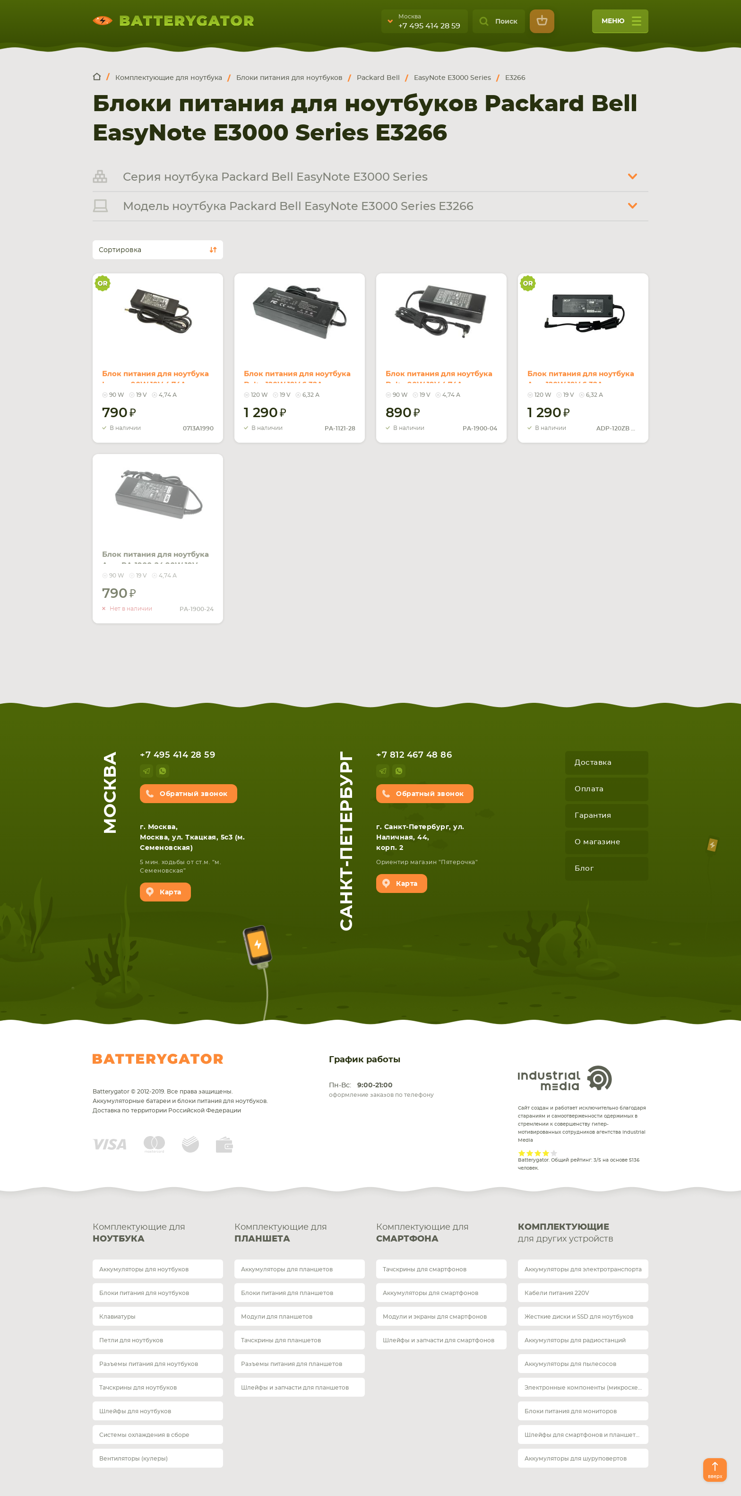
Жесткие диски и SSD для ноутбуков (579, 1317)
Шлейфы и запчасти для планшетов (295, 1388)
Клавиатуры (117, 1317)
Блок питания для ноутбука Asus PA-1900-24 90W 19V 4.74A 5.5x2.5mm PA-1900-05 (155, 552)
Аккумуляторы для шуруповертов (576, 1458)
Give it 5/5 (554, 1152)
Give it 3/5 (538, 1152)
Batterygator (158, 1059)
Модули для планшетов (276, 1317)
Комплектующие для (158, 1234)
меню (621, 24)
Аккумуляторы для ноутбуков (144, 1269)
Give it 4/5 (546, 1152)
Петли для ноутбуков (131, 1340)
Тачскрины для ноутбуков (138, 1388)
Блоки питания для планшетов (287, 1293)
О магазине (597, 842)
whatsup (162, 771)
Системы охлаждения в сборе (144, 1435)
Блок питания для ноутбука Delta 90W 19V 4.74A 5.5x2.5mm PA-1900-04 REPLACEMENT (438, 372)
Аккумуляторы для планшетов (287, 1269)
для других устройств (583, 1232)
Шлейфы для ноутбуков (135, 1411)
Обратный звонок (194, 794)
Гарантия (593, 815)
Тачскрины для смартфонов (424, 1269)
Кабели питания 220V (557, 1293)
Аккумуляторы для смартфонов (430, 1293)
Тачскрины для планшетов (281, 1340)
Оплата (589, 789)
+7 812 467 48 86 (414, 755)
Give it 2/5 (530, 1152)
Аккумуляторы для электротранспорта (583, 1269)
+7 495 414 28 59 (429, 26)
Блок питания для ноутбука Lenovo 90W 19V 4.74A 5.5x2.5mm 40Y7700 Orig (155, 372)
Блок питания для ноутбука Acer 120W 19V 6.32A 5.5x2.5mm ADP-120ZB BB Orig (576, 372)
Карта (170, 892)
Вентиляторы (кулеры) (133, 1458)
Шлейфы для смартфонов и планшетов (584, 1435)
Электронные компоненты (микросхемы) (586, 1388)
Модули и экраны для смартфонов (435, 1317)
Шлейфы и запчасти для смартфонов (438, 1340)
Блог (584, 868)
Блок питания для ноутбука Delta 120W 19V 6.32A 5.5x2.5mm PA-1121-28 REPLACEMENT (298, 372)
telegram (146, 771)
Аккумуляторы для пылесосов (570, 1364)
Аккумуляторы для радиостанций (575, 1340)
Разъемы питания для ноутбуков (148, 1364)
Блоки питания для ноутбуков (144, 1293)
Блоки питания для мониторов (571, 1411)
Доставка (593, 762)
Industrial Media (565, 1078)
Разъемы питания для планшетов (291, 1364)
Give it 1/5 (522, 1152)
